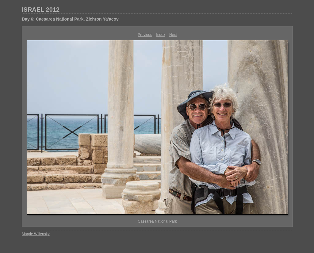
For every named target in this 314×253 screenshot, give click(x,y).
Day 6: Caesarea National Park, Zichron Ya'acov (70, 19)
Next (173, 35)
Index (160, 35)
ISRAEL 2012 (40, 9)
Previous (145, 35)
